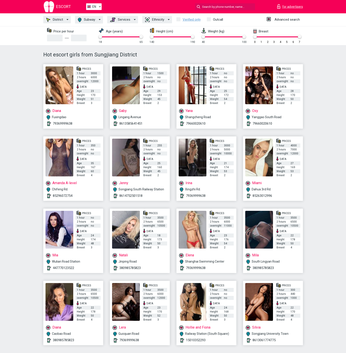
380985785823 (130, 268)
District (54, 20)
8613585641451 (130, 124)
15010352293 (196, 340)
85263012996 (262, 196)
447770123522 (63, 268)
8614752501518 (130, 196)
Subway (86, 20)
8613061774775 (264, 340)
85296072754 (62, 196)
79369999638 (62, 124)
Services (120, 20)
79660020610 (196, 124)
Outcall (218, 20)
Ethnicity (154, 20)
